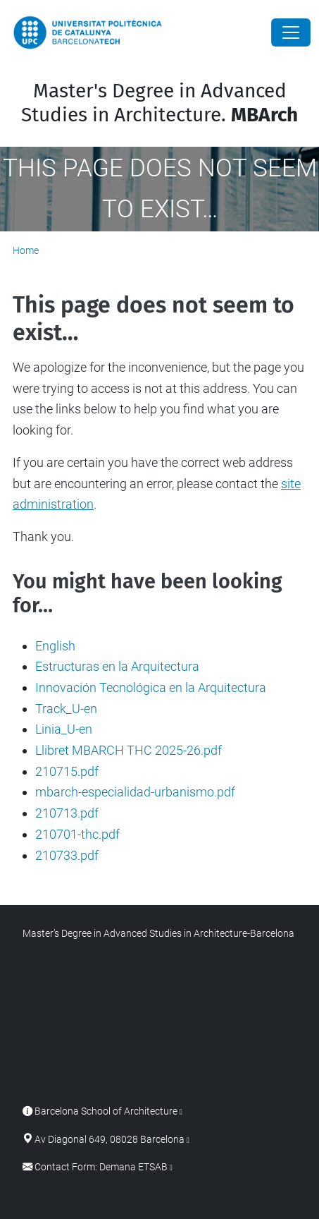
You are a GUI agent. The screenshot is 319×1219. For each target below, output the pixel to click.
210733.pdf (67, 855)
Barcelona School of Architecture (106, 1111)
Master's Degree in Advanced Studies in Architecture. (159, 102)
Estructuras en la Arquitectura (117, 666)
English (55, 645)
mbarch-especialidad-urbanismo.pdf (135, 791)
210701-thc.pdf (77, 834)
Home (26, 250)
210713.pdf (67, 813)
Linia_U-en (63, 729)
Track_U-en (66, 708)
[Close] (291, 32)
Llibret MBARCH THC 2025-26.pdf (128, 750)
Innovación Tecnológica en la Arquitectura (150, 687)
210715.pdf (67, 771)
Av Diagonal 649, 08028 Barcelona (109, 1140)
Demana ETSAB (133, 1167)
